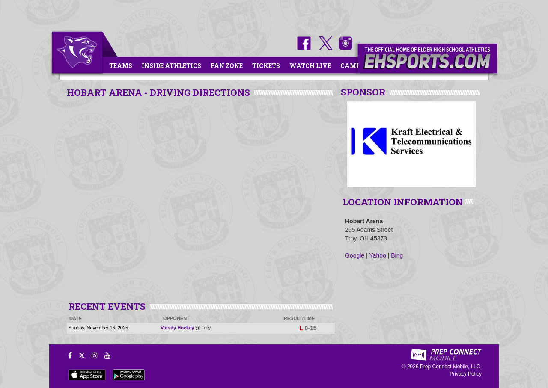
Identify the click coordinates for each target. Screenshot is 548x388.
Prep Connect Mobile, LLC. (451, 367)
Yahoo (377, 255)
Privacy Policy (466, 374)
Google (354, 255)
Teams (120, 66)
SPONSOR (363, 92)
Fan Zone (227, 66)
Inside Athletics (171, 66)
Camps (352, 66)
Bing (397, 255)
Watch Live (310, 66)
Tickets (266, 66)
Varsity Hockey (177, 327)
